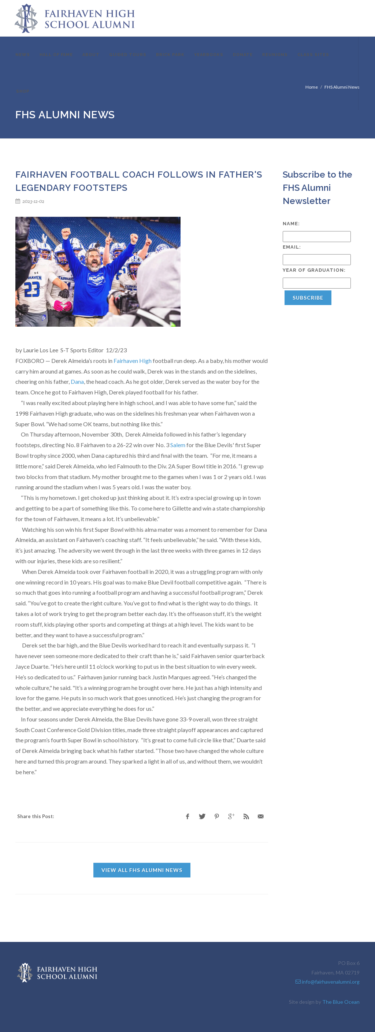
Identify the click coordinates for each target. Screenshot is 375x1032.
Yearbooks (208, 54)
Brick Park (170, 54)
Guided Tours (127, 54)
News (22, 54)
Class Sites (313, 54)
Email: (292, 247)
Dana (77, 381)
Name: (291, 223)
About (91, 54)
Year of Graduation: (314, 270)
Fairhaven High (133, 360)
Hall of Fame (56, 54)
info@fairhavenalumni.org (328, 982)
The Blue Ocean (341, 1002)
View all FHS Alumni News (141, 870)
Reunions (275, 54)
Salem (177, 444)
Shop (23, 91)
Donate (243, 54)
